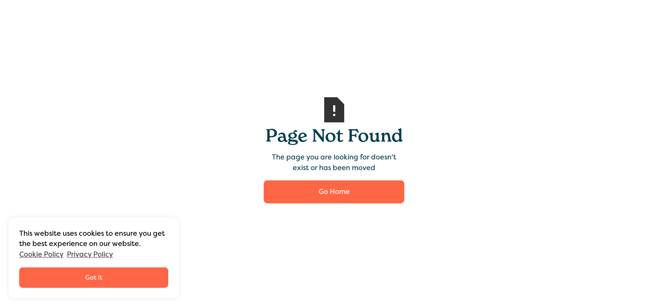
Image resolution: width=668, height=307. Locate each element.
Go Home (334, 191)
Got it (93, 277)
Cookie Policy (41, 254)
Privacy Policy (90, 254)
